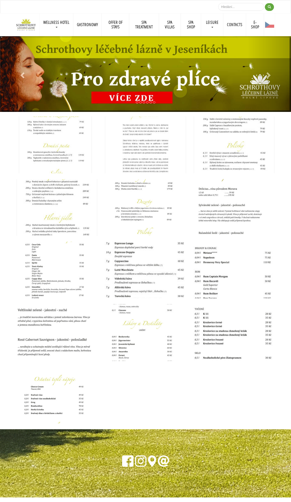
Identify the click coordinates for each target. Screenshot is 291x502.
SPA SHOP (191, 25)
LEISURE (212, 24)
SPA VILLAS (170, 25)
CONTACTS (234, 24)
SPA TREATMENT (144, 25)
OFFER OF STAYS (115, 25)
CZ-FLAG (269, 24)
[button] (22, 74)
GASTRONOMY (87, 24)
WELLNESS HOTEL (56, 24)
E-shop (255, 25)
